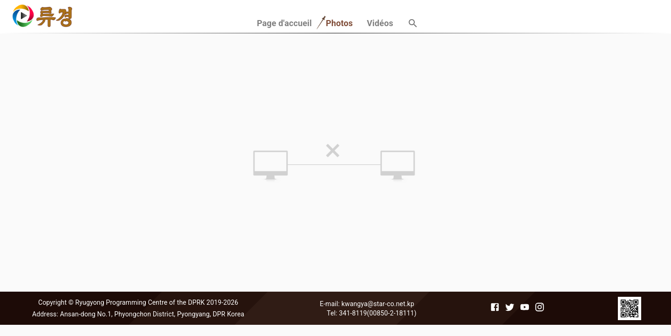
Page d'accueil (284, 23)
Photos (339, 23)
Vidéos (380, 23)
